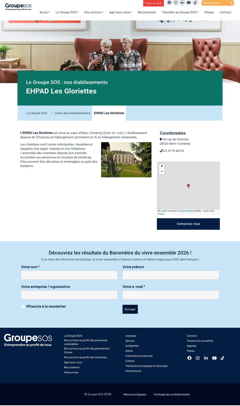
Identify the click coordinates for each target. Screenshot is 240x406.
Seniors (129, 341)
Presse (209, 12)
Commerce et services (139, 356)
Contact (225, 12)
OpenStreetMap (187, 211)
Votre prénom (133, 267)
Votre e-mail (134, 287)
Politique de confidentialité (173, 395)
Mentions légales (135, 395)
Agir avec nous (119, 12)
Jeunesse (130, 336)
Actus (44, 12)
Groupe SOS (94, 395)
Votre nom (30, 267)
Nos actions (93, 12)
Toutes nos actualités (200, 341)
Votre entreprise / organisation (45, 287)
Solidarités (132, 346)
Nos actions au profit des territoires (85, 358)
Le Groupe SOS (66, 12)
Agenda (191, 346)
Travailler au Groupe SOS (179, 12)
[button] (188, 186)
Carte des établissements (72, 113)
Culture (129, 361)
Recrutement (147, 12)
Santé (129, 351)
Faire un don (153, 3)
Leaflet (162, 211)
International (133, 372)
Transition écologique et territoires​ (146, 366)
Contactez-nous (188, 224)
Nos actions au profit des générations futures (87, 351)
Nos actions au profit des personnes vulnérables (85, 342)
